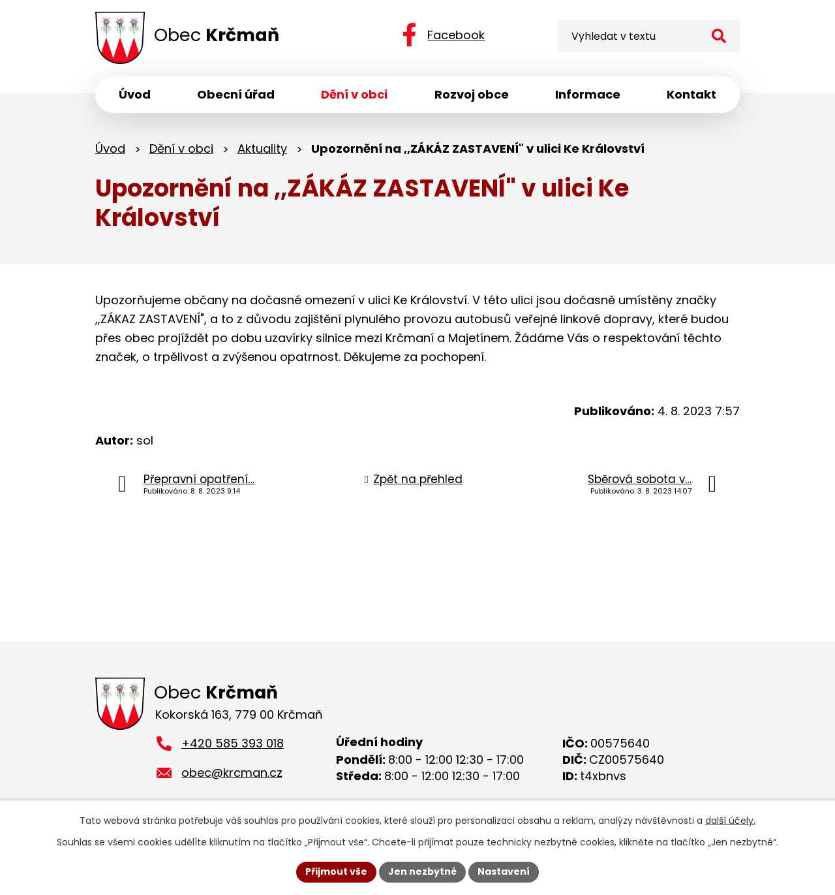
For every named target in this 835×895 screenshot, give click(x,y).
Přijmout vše (336, 871)
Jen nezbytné (422, 871)
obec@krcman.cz (231, 772)
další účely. (730, 820)
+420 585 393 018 (232, 743)
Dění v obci (181, 148)
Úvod (110, 148)
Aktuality (262, 148)
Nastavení (504, 871)
